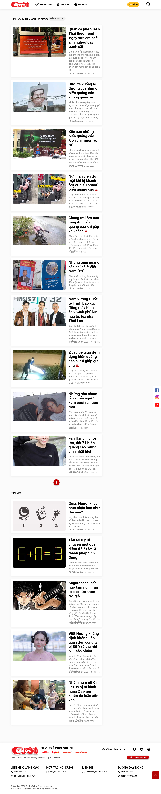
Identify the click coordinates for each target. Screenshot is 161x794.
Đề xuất (80, 4)
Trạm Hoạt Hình (77, 623)
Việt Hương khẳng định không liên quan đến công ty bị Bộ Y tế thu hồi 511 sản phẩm (84, 642)
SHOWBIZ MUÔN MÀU (78, 342)
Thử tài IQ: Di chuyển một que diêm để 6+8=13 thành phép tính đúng (82, 549)
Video (71, 207)
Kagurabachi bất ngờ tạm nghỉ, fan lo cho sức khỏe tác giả (83, 589)
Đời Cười (73, 428)
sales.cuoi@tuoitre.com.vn (23, 776)
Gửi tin (133, 4)
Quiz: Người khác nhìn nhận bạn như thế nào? (84, 507)
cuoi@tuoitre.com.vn (56, 772)
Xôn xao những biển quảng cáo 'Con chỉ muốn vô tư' (83, 138)
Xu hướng (43, 4)
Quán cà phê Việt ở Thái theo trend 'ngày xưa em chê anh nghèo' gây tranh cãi (84, 38)
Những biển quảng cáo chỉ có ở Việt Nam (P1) (84, 266)
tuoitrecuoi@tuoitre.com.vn (95, 772)
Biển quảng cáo (56, 18)
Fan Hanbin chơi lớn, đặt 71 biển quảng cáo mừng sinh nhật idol (83, 445)
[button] (96, 5)
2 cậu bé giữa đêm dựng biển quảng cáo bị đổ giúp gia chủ (84, 359)
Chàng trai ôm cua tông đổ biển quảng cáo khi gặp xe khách (84, 224)
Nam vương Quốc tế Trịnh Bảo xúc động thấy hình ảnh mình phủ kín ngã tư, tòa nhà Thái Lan (83, 310)
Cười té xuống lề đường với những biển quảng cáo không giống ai (83, 90)
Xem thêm (56, 483)
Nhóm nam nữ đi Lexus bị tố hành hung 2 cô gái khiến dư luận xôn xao (83, 691)
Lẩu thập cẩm (76, 74)
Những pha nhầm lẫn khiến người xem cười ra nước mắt (83, 400)
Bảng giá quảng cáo (138, 757)
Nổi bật (62, 4)
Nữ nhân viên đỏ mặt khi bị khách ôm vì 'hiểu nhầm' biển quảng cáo (83, 183)
